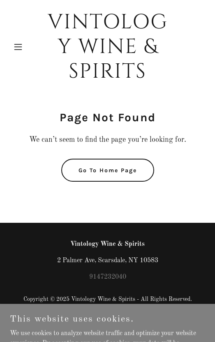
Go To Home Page (108, 170)
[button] (24, 47)
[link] (107, 76)
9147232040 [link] (107, 277)
